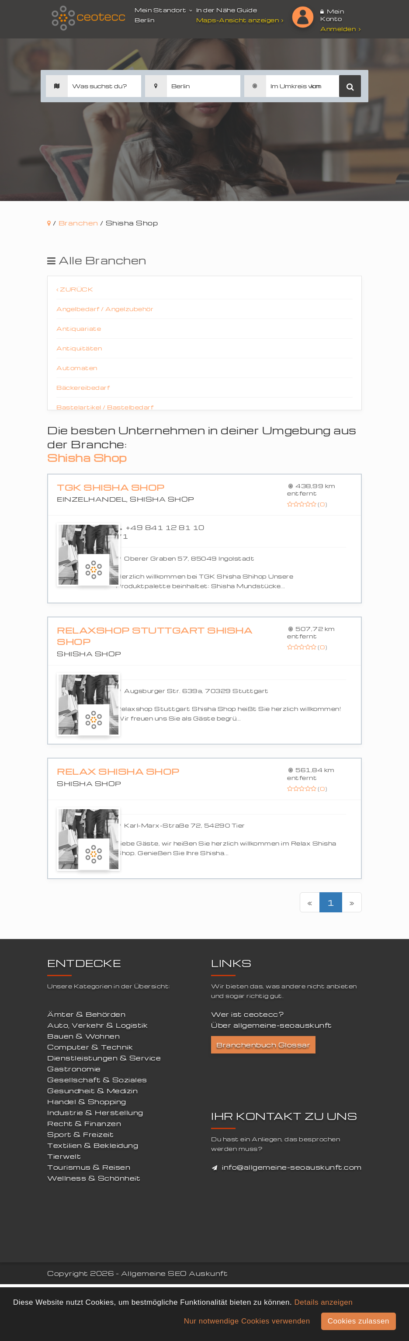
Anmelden (340, 28)
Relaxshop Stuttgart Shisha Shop (154, 636)
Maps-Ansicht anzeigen (241, 20)
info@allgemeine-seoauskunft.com (292, 1167)
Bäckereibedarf (83, 387)
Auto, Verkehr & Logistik (97, 1025)
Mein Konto (332, 14)
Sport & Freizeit (80, 1134)
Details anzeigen (323, 1302)
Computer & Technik (90, 1047)
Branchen (78, 222)
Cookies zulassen (358, 1321)
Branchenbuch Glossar (263, 1044)
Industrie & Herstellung (95, 1112)
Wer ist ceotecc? (247, 1014)
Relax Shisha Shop (118, 771)
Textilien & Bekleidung (92, 1145)
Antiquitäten (79, 348)
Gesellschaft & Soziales (97, 1079)
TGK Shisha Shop (111, 487)
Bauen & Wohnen (83, 1036)
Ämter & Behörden (86, 1014)
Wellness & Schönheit (93, 1178)
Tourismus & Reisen (88, 1167)
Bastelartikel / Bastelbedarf (104, 407)
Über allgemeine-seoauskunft (271, 1025)
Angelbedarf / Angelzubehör (104, 308)
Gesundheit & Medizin (92, 1090)
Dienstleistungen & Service (104, 1057)
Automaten (76, 367)
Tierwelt (64, 1156)
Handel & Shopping (86, 1101)
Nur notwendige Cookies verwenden (247, 1321)
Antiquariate (78, 328)
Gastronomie (74, 1068)
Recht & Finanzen (84, 1123)
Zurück (74, 289)
